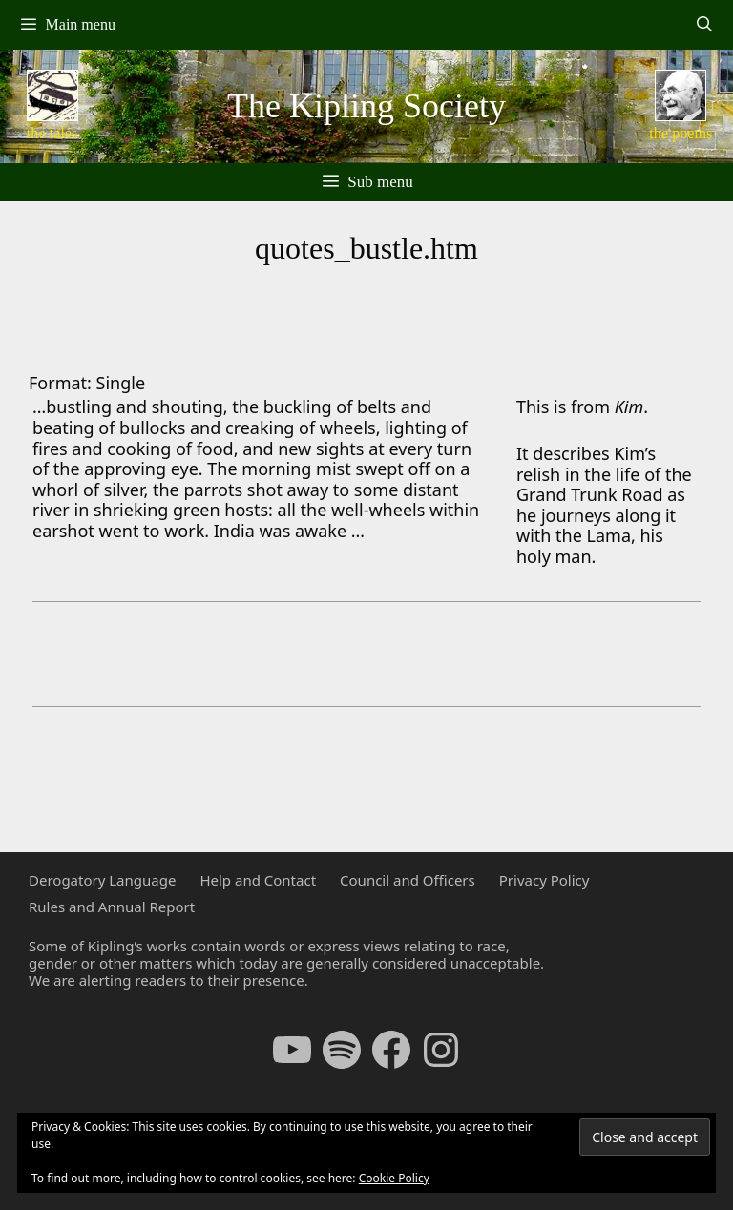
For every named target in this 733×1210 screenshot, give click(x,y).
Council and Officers (407, 879)
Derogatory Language (102, 879)
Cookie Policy (394, 1178)
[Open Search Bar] (704, 25)
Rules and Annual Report (112, 906)
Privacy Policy (544, 879)
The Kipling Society (366, 106)
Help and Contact (257, 879)
